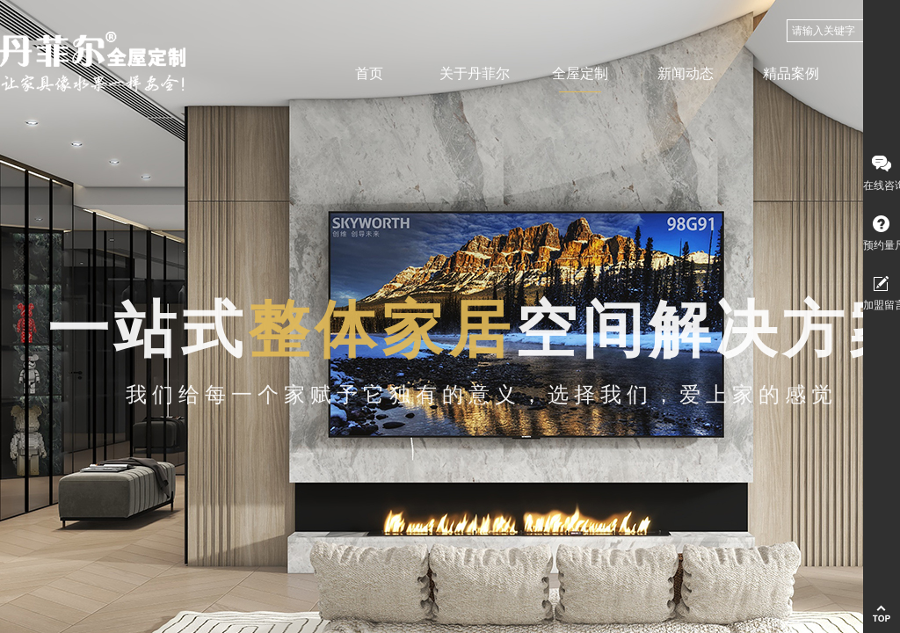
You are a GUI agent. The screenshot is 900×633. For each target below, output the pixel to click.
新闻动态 (685, 73)
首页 (369, 73)
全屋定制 (580, 73)
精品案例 (791, 73)
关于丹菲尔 (474, 73)
